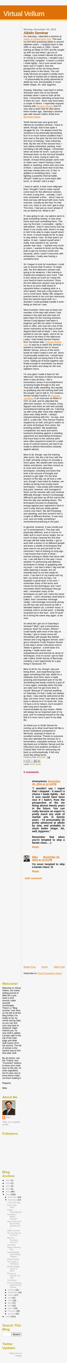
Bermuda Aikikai (32, 116)
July (10, 1298)
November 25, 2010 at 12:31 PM (46, 858)
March (11, 1308)
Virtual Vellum (23, 14)
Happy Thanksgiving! (14, 1211)
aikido (32, 764)
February (12, 1311)
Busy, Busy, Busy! (12, 1206)
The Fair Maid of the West (14, 1234)
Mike (35, 857)
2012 (8, 1189)
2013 (8, 1186)
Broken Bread (13, 1259)
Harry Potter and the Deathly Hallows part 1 (14, 1224)
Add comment (33, 878)
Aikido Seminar (13, 1230)
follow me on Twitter (15, 1354)
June (10, 1300)
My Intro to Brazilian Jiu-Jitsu (14, 1275)
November (13, 1200)
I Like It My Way (14, 1202)
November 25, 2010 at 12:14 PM (46, 783)
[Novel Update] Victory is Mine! (13, 1268)
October (12, 1290)
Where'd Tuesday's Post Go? (12, 1240)
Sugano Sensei (44, 106)
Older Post (59, 967)
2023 (8, 1180)
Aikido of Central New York (37, 39)
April (10, 1306)
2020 (8, 1183)
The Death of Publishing (13, 1263)
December (13, 1197)
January (12, 1314)
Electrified (11, 1245)
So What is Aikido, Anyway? (12, 1216)
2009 (8, 1316)
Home (44, 967)
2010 (8, 1194)
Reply (35, 847)
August (11, 1295)
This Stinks (11, 1280)
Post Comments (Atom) (50, 973)
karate (38, 764)
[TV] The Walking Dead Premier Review (14, 1285)
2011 (8, 1191)
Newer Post (30, 967)
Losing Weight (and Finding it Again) (13, 1254)
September (13, 1292)
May (10, 1303)
